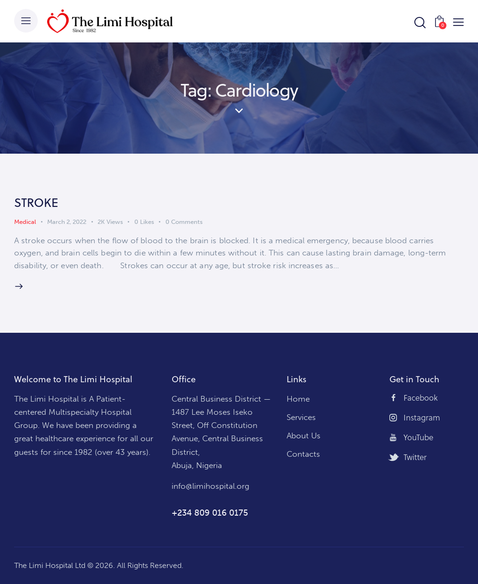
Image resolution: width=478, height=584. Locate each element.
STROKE (36, 202)
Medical (25, 221)
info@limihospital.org (210, 486)
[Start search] (419, 23)
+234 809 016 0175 (210, 513)
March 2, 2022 (66, 221)
